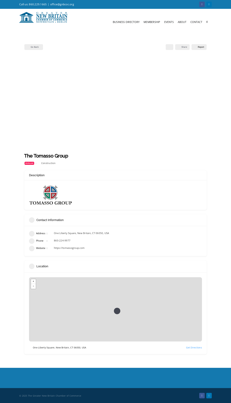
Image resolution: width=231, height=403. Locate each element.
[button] (207, 21)
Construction (48, 163)
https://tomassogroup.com (69, 247)
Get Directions (192, 347)
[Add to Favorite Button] (169, 47)
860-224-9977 (62, 240)
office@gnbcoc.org (62, 4)
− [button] (33, 286)
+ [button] (33, 281)
